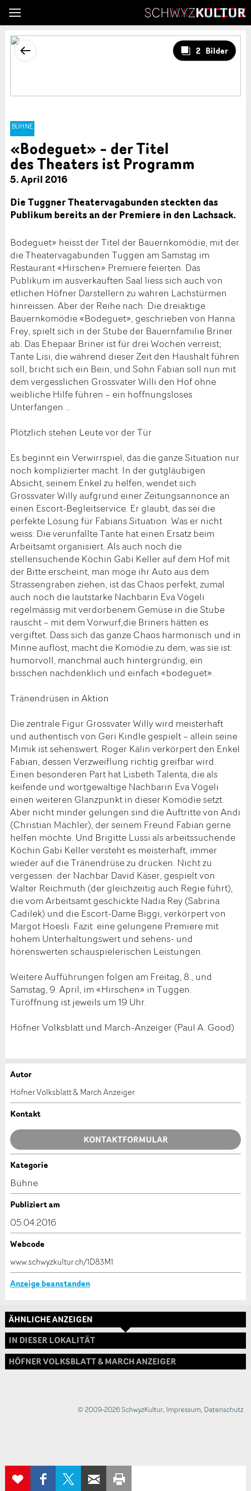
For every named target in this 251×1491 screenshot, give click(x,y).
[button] (15, 12)
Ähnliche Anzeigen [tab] (51, 1319)
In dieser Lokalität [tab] (52, 1340)
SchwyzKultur (195, 12)
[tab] (125, 1361)
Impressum (183, 1409)
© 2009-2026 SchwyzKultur (120, 1409)
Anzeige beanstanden (50, 1283)
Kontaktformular (125, 1139)
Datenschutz (223, 1409)
